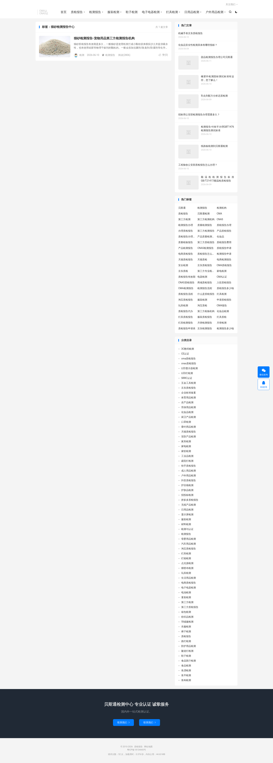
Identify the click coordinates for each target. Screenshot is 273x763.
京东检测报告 (204, 328)
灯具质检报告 (185, 317)
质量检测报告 (204, 225)
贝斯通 (182, 208)
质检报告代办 (185, 311)
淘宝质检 (202, 305)
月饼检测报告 (204, 323)
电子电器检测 (151, 12)
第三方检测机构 (205, 219)
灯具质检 (222, 317)
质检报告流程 (185, 294)
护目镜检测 (187, 485)
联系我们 (123, 722)
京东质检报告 (204, 265)
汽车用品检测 (188, 544)
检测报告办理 (185, 225)
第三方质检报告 (205, 242)
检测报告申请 (224, 254)
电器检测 (202, 277)
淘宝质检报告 (185, 300)
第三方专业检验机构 (206, 271)
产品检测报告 (185, 248)
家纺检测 (186, 451)
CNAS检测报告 (205, 248)
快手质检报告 (188, 466)
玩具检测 (183, 305)
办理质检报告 (185, 231)
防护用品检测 (188, 646)
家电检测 (222, 271)
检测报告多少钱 (225, 328)
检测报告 (95, 12)
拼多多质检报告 (189, 500)
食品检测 (186, 665)
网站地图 (148, 747)
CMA (219, 214)
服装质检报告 (204, 317)
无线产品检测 (188, 505)
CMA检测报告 (185, 288)
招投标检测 (187, 495)
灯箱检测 (186, 558)
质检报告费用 (224, 242)
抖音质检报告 (188, 480)
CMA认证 (222, 277)
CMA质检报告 (224, 265)
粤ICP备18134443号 (136, 750)
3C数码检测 (187, 349)
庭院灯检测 (187, 461)
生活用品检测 (188, 578)
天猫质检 (202, 259)
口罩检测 (186, 422)
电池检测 (186, 592)
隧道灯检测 (187, 651)
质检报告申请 (224, 248)
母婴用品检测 (188, 539)
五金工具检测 (188, 383)
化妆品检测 (223, 311)
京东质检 (183, 271)
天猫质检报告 (185, 259)
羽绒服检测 (187, 622)
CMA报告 (222, 305)
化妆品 (220, 236)
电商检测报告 (224, 259)
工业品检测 (187, 456)
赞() (163, 55)
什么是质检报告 (205, 294)
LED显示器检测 (189, 368)
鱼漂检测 (186, 670)
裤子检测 (186, 631)
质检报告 (77, 12)
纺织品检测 (187, 617)
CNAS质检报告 (186, 282)
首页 (64, 12)
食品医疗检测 (188, 661)
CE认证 (185, 354)
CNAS (220, 219)
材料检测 (186, 524)
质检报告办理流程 (187, 236)
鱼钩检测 (186, 680)
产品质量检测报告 (206, 236)
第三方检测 (184, 219)
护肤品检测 (187, 490)
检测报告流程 (204, 288)
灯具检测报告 (185, 323)
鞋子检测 (132, 12)
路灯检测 (186, 641)
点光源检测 (187, 563)
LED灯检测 (187, 373)
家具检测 (186, 441)
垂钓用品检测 (188, 427)
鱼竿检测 (186, 675)
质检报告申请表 (186, 328)
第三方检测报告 (205, 231)
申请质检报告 (224, 300)
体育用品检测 (188, 397)
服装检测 (113, 12)
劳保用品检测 (188, 407)
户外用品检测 (214, 12)
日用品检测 (191, 12)
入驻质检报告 (224, 282)
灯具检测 (172, 12)
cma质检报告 (188, 358)
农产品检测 (187, 402)
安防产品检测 (188, 436)
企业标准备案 (188, 393)
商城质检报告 (204, 282)
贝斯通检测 (203, 214)
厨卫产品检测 (188, 417)
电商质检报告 (185, 254)
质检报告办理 (224, 225)
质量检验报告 (185, 242)
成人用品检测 (188, 471)
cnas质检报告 (188, 363)
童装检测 (186, 597)
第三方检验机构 (205, 311)
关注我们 (230, 4)
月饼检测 (222, 323)
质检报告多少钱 (225, 288)
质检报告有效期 (186, 277)
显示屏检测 (187, 514)
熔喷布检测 (187, 568)
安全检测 (183, 265)
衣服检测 (186, 627)
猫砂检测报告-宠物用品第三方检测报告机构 (104, 38)
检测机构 (222, 208)
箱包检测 (186, 612)
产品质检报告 (224, 231)
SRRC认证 (186, 378)
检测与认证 (187, 529)
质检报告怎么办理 (206, 254)
